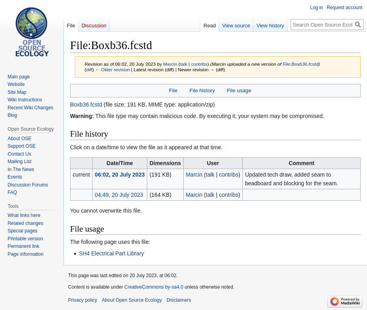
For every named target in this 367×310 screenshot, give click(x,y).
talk (183, 64)
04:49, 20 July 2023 (119, 195)
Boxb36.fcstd (86, 104)
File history (202, 90)
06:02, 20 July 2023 (120, 174)
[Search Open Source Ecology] (327, 24)
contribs (199, 64)
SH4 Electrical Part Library (111, 253)
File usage (239, 90)
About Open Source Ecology (132, 300)
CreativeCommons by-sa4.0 (153, 287)
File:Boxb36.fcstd (300, 64)
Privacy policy (82, 300)
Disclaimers (179, 300)
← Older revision (112, 69)
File (173, 90)
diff (89, 69)
